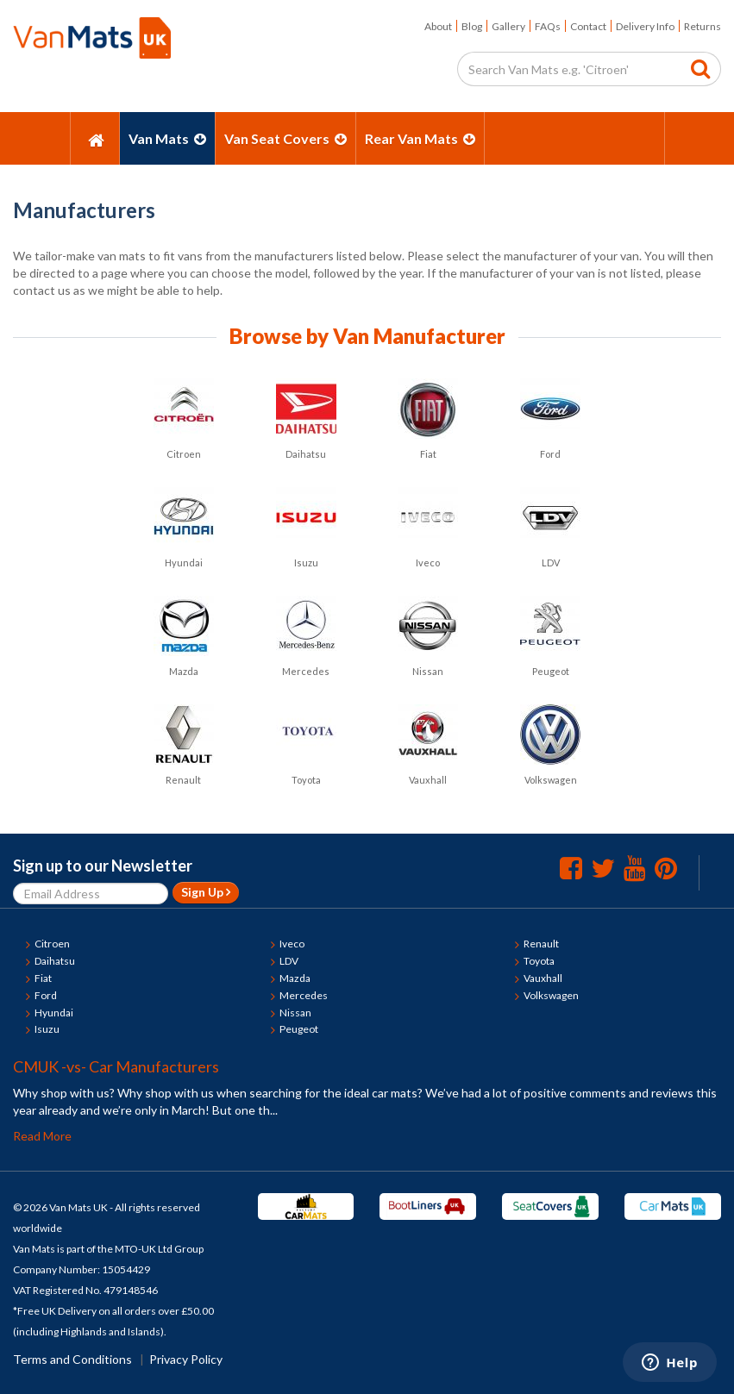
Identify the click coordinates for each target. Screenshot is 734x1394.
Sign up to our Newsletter (102, 865)
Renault (541, 943)
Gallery (508, 26)
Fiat (43, 978)
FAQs (548, 26)
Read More (42, 1135)
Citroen (52, 943)
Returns (702, 26)
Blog (471, 26)
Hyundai (54, 1012)
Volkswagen (551, 995)
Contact (588, 26)
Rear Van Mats (420, 138)
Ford (46, 995)
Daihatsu (55, 960)
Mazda (295, 978)
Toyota (539, 960)
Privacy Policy (186, 1359)
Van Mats (167, 138)
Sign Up (205, 892)
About (438, 26)
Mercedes (303, 995)
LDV (288, 960)
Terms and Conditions (72, 1359)
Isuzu (47, 1028)
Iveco (291, 943)
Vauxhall (543, 978)
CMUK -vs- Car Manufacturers (116, 1066)
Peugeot (298, 1028)
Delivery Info (645, 26)
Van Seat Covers (285, 138)
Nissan (295, 1012)
